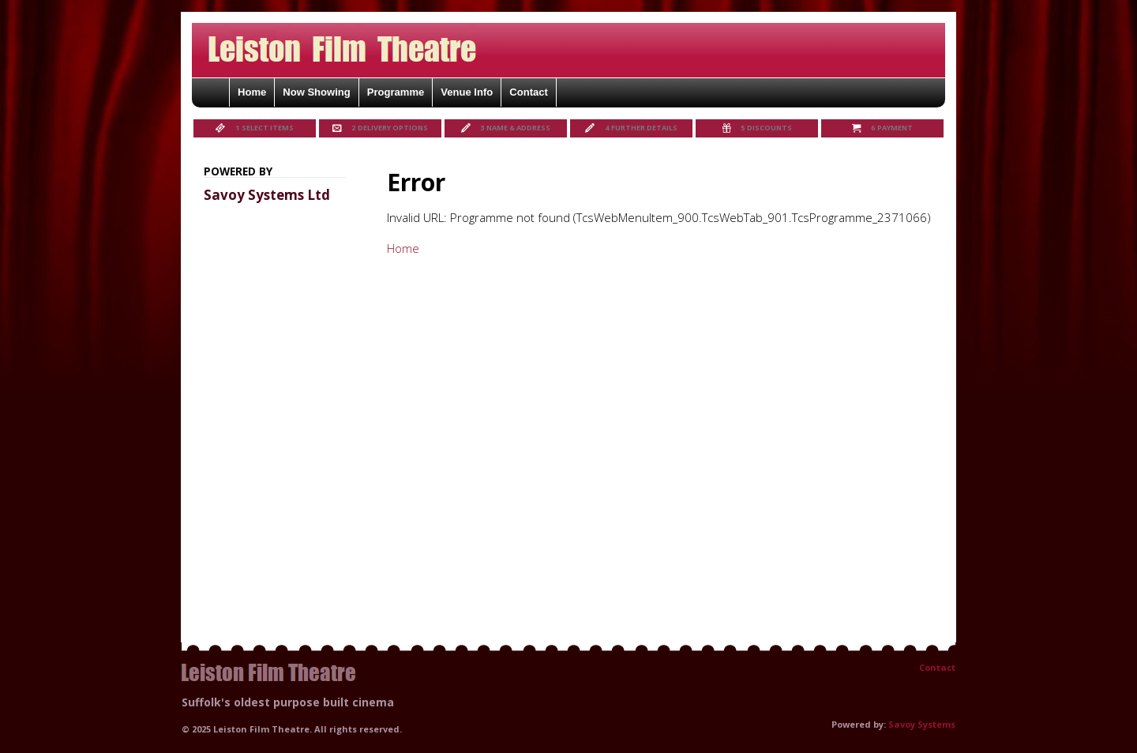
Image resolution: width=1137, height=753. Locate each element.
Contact (937, 667)
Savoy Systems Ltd (267, 195)
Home (403, 248)
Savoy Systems (921, 724)
